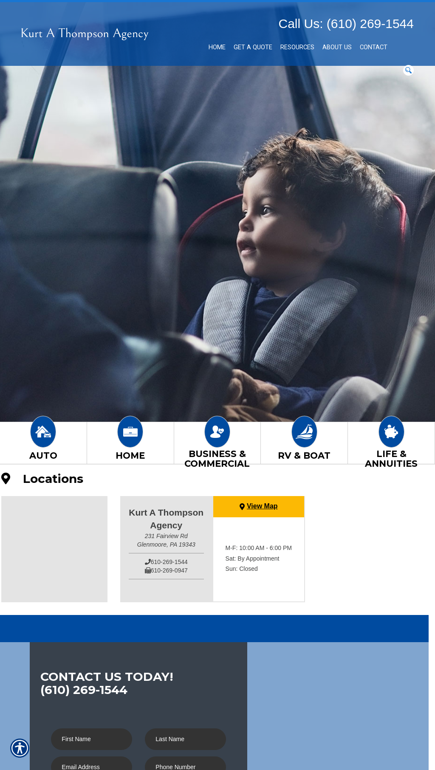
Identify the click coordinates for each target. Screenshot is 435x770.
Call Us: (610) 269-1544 (346, 24)
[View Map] (259, 506)
